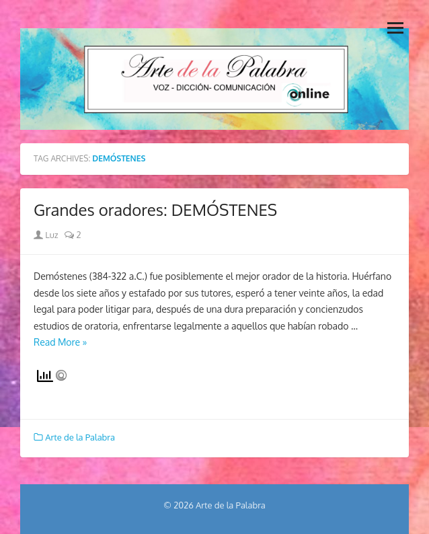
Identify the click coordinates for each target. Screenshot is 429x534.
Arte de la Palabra (80, 437)
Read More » (60, 342)
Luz (46, 234)
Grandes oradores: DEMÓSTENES (155, 209)
